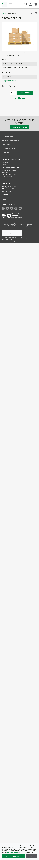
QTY (7, 92)
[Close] (31, 856)
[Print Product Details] (36, 13)
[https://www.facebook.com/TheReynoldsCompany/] (4, 208)
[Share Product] (31, 13)
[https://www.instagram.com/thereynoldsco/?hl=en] (16, 208)
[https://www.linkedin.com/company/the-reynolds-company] (12, 208)
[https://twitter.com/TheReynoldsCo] (8, 208)
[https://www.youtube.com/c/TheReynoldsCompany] (21, 208)
